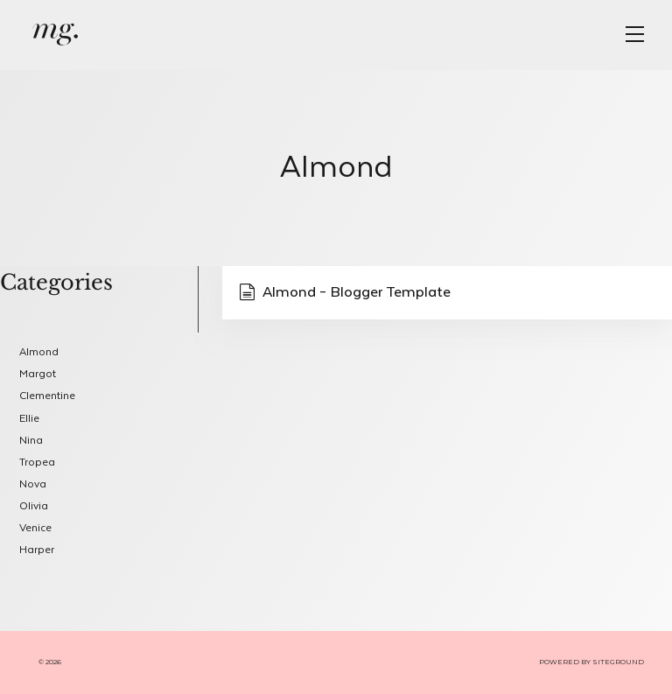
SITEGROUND (618, 661)
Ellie (29, 418)
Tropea (37, 462)
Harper (36, 550)
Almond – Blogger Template (345, 292)
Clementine (47, 396)
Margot (37, 374)
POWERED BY (565, 661)
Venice (35, 528)
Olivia (33, 506)
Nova (32, 484)
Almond (39, 352)
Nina (31, 440)
